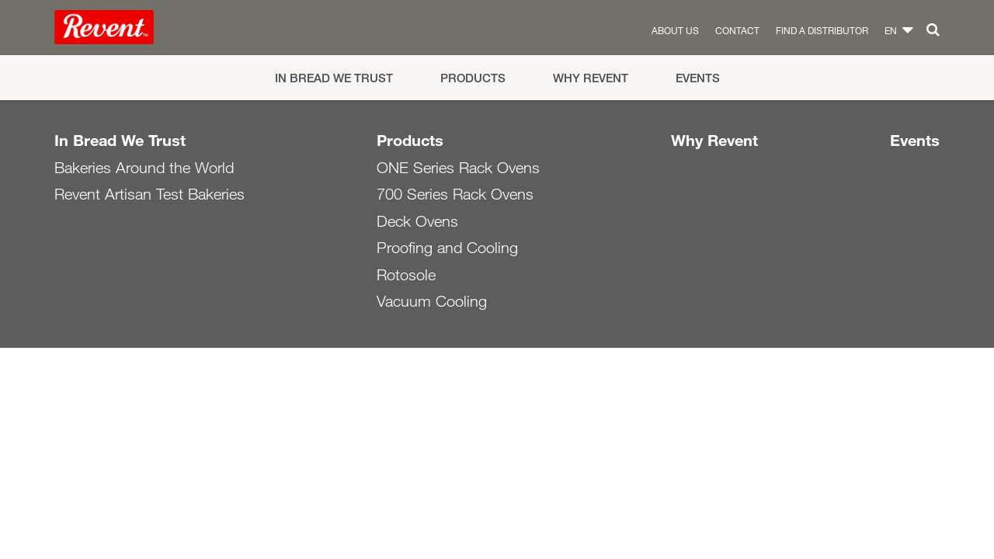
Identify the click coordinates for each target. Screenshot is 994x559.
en (891, 30)
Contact (737, 30)
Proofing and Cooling (447, 247)
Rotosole (406, 275)
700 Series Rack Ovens (455, 194)
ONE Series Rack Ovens (458, 167)
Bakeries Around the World (144, 167)
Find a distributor (822, 30)
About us (675, 30)
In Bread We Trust (334, 78)
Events (698, 78)
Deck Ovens (417, 221)
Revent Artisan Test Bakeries (149, 194)
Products (473, 78)
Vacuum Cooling (432, 301)
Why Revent (590, 78)
